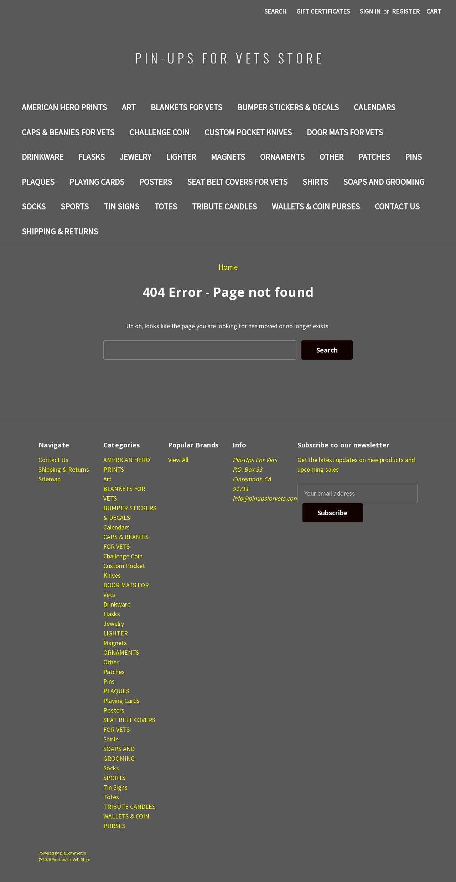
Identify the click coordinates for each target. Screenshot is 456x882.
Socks (34, 206)
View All (178, 460)
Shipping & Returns (60, 231)
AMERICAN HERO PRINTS (64, 107)
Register (406, 11)
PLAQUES (38, 182)
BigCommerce (73, 853)
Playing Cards (96, 182)
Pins (413, 157)
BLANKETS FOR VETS (186, 107)
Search (275, 11)
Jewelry (135, 157)
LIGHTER (181, 157)
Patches (374, 157)
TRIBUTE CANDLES (224, 206)
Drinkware (42, 157)
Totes (165, 206)
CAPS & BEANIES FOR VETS (68, 132)
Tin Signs (121, 206)
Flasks (91, 157)
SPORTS (75, 206)
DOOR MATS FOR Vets (345, 132)
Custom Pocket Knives (248, 132)
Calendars (374, 107)
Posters (155, 182)
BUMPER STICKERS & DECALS (288, 107)
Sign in (370, 11)
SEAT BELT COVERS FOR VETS (237, 182)
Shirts (315, 182)
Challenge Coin (159, 132)
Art (129, 107)
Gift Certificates (323, 11)
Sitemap (49, 479)
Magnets (228, 157)
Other (331, 157)
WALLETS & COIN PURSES (316, 206)
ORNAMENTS (282, 157)
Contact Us (397, 206)
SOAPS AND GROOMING (383, 182)
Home (228, 267)
